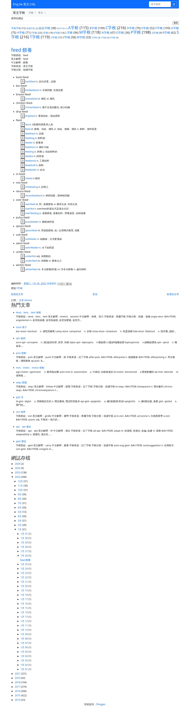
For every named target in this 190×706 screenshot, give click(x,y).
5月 (20, 512)
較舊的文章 (173, 294)
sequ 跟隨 (21, 382)
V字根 (66, 37)
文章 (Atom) (25, 300)
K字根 (57, 32)
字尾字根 (16, 28)
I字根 (34, 32)
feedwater (31, 169)
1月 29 (24, 542)
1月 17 (24, 599)
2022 (18, 477)
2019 (18, 678)
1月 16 (24, 603)
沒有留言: (52, 283)
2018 (18, 682)
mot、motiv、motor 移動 (30, 367)
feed (27, 129)
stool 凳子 (21, 327)
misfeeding (31, 187)
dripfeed (30, 116)
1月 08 (24, 638)
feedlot (29, 156)
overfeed (30, 204)
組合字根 (44, 28)
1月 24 (24, 568)
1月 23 (24, 573)
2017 (18, 686)
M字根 (85, 32)
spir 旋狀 (21, 338)
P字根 (136, 32)
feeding (29, 151)
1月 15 (24, 608)
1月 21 (24, 581)
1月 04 (24, 656)
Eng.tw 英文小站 (24, 4)
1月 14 (24, 612)
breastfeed (31, 98)
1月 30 (24, 538)
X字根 (94, 37)
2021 (18, 673)
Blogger (100, 704)
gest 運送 (21, 441)
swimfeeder (31, 247)
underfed (30, 256)
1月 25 (24, 564)
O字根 (120, 32)
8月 (20, 498)
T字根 (35, 37)
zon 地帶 (20, 411)
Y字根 (103, 37)
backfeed (30, 81)
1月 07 (24, 643)
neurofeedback (33, 195)
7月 (20, 503)
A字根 (73, 27)
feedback (30, 133)
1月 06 (24, 647)
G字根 (175, 28)
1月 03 (24, 660)
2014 (18, 699)
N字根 (105, 32)
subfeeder (31, 239)
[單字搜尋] (160, 4)
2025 (18, 468)
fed (27, 124)
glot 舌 (19, 397)
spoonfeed (31, 230)
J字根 (45, 32)
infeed (28, 178)
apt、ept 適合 (23, 426)
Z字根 (112, 37)
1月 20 (24, 586)
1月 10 (24, 629)
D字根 (131, 28)
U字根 (54, 37)
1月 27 (24, 551)
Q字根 (155, 32)
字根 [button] (31, 12)
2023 (18, 472)
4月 (20, 516)
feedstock (30, 160)
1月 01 (24, 669)
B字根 (93, 28)
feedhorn (30, 147)
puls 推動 (21, 353)
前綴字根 (30, 28)
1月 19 (24, 590)
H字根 (21, 32)
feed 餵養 (21, 50)
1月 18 (24, 594)
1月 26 (24, 555)
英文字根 (19, 13)
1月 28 (24, 547)
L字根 (69, 32)
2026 (18, 463)
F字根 (159, 28)
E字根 (145, 28)
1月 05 (24, 651)
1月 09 (24, 634)
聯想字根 (61, 28)
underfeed (31, 260)
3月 (20, 520)
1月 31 (24, 533)
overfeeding (32, 213)
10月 (20, 490)
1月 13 (24, 616)
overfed (29, 208)
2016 (18, 691)
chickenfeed (32, 107)
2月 (20, 525)
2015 (18, 695)
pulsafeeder (32, 221)
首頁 (95, 294)
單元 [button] (41, 12)
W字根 (81, 37)
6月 (20, 507)
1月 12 (24, 621)
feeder (29, 142)
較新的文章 (17, 294)
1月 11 (24, 625)
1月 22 (24, 577)
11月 (20, 485)
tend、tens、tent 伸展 (28, 312)
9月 (20, 494)
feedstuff (30, 165)
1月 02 (24, 664)
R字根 (166, 32)
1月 (20, 529)
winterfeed (31, 269)
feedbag (30, 138)
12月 (20, 481)
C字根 (111, 27)
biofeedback (32, 90)
